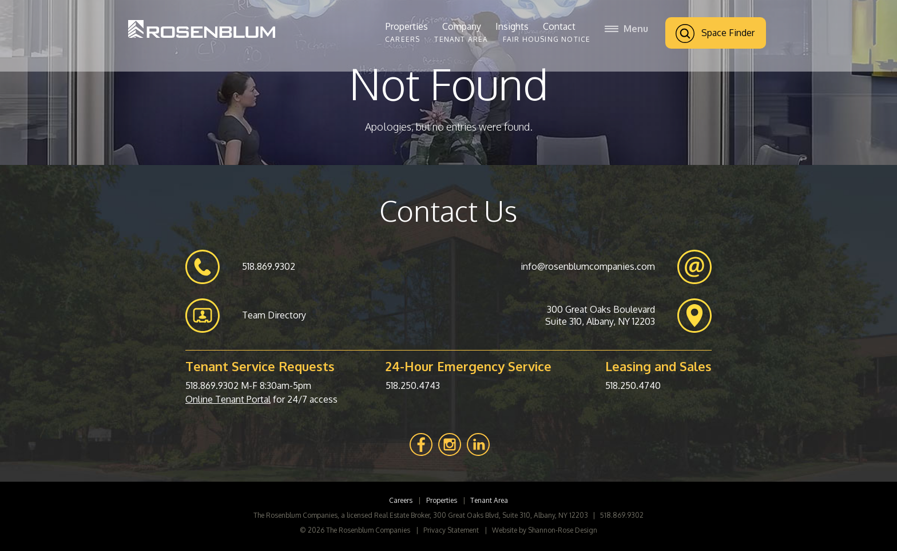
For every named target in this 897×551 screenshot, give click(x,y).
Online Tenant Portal (228, 399)
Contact (559, 26)
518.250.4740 (633, 385)
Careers (402, 39)
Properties (407, 26)
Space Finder (715, 33)
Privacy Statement (451, 530)
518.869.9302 (212, 385)
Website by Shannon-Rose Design (544, 530)
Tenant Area (461, 39)
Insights (512, 26)
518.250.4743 (413, 385)
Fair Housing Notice (547, 39)
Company (461, 26)
